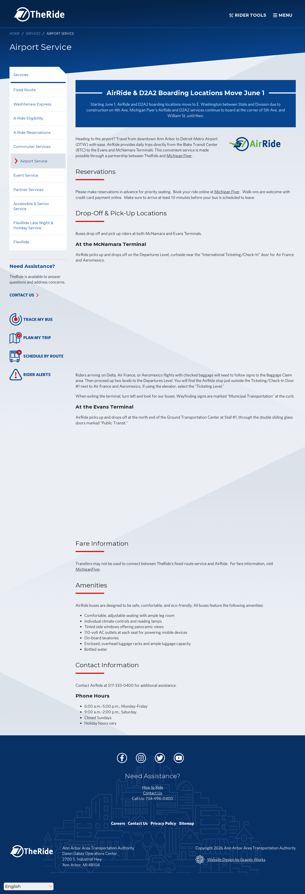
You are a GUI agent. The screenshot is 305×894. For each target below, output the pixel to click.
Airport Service (33, 161)
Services (33, 33)
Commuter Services (32, 146)
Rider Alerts (30, 374)
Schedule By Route (36, 356)
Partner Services (28, 189)
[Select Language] (28, 886)
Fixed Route (24, 90)
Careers (118, 823)
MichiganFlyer (88, 569)
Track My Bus (31, 319)
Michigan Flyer (179, 155)
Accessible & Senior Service (31, 206)
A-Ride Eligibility (28, 118)
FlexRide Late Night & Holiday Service (33, 225)
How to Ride (152, 787)
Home (14, 33)
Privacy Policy (163, 823)
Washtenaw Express (32, 104)
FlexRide (21, 242)
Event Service (25, 175)
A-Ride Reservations (32, 132)
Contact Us (21, 295)
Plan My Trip (30, 338)
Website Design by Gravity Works (230, 859)
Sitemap (186, 823)
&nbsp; (142, 316)
